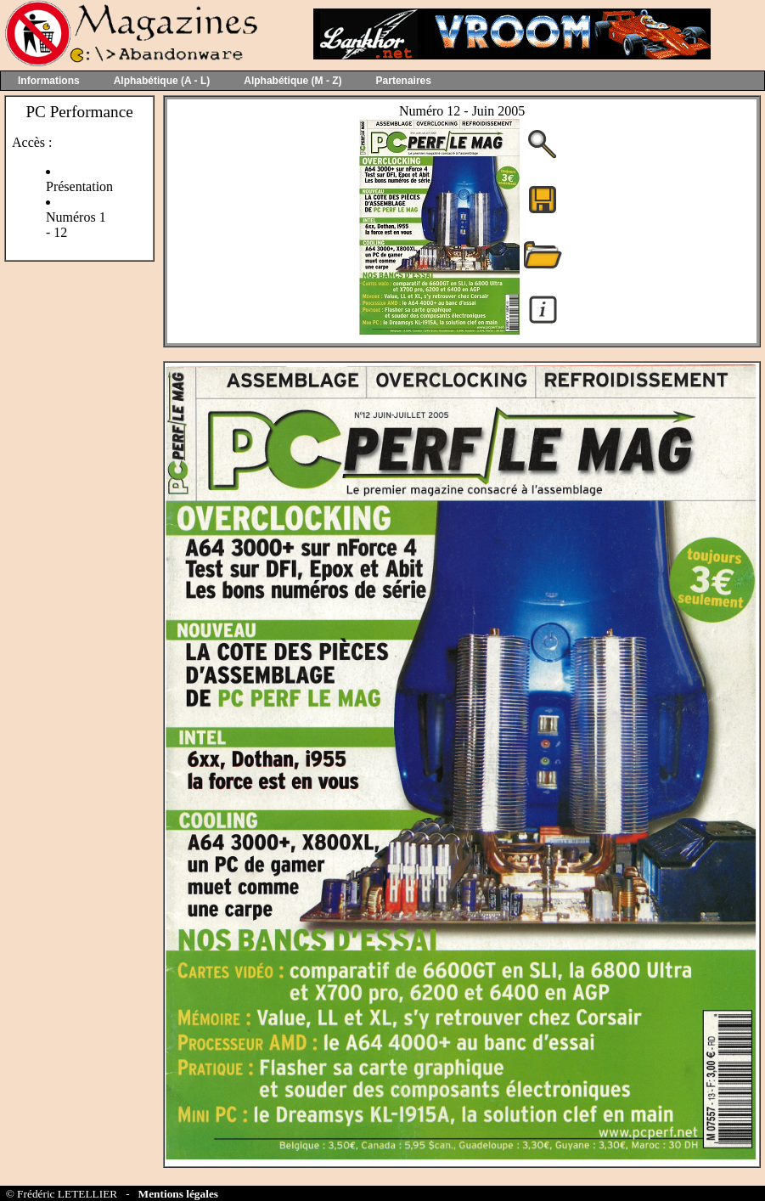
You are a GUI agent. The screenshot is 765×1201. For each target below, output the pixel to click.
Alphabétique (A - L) (162, 81)
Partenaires (403, 81)
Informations (49, 81)
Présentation (79, 186)
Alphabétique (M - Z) (292, 81)
